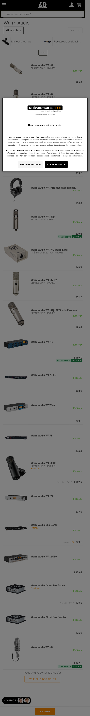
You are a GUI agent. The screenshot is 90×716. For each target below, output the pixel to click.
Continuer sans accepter (45, 115)
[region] (45, 135)
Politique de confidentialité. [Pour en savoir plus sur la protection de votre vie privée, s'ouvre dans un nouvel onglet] (72, 156)
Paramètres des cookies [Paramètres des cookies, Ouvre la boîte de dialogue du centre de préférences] (31, 164)
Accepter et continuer (56, 164)
